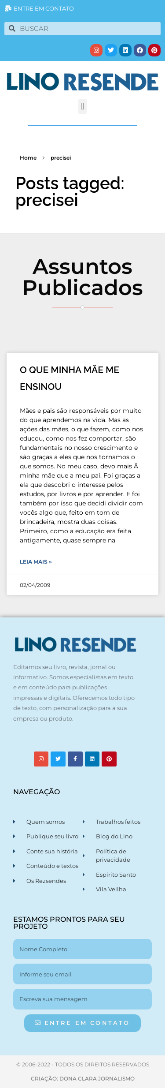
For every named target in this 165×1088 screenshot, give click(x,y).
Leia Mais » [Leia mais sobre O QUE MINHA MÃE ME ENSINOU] (36, 561)
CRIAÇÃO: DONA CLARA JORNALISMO (83, 1078)
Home (28, 157)
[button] (82, 106)
